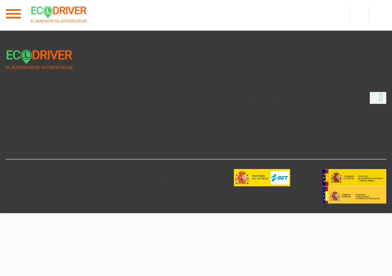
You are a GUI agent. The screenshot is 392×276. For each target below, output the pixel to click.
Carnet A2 (130, 104)
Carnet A (129, 114)
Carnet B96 (131, 85)
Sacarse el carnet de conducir (263, 95)
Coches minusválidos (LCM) (149, 143)
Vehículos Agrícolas (140, 133)
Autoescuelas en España (258, 85)
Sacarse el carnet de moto (259, 104)
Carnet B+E (132, 95)
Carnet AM (131, 124)
